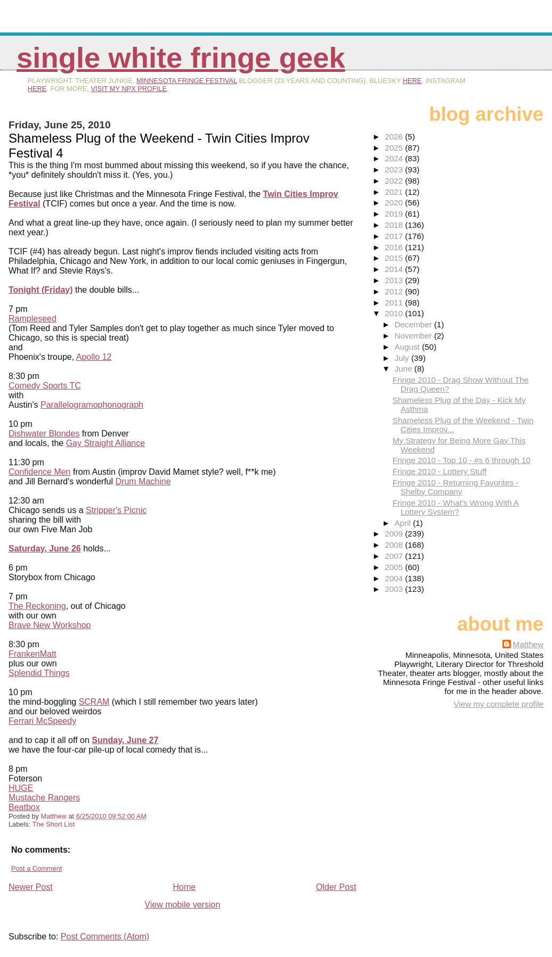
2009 (395, 533)
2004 (395, 578)
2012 (395, 291)
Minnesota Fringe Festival (186, 81)
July (402, 357)
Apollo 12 (94, 356)
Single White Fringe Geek (181, 58)
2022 (395, 180)
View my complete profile (498, 703)
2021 (395, 191)
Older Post (336, 887)
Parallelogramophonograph (91, 404)
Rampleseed (32, 318)
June (404, 368)
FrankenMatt (32, 653)
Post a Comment (36, 868)
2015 (395, 257)
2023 (395, 169)
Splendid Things (39, 673)
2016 (395, 247)
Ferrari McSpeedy (42, 720)
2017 (395, 236)
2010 (395, 313)
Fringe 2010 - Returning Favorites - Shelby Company (455, 487)
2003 (395, 588)
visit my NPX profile (129, 89)
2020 (395, 202)
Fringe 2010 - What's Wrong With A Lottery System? (456, 507)
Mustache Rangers (44, 797)
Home (184, 887)
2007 (395, 555)
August (408, 346)
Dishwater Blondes (44, 433)
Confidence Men (40, 471)
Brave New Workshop (50, 625)
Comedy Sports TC (45, 385)
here (412, 81)
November (414, 335)
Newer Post (31, 887)
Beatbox (24, 807)
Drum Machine (143, 481)
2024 (395, 158)
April (403, 522)
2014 (395, 269)
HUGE (21, 788)
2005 (395, 567)
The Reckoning (37, 605)
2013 (395, 280)
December (414, 324)
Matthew (528, 644)
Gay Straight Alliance (105, 443)
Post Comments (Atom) (105, 936)
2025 (395, 147)
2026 (395, 136)
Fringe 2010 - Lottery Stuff (439, 471)
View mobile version (182, 904)
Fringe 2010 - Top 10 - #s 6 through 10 (462, 460)
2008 (395, 544)
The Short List (54, 824)
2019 (395, 213)
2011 (395, 302)
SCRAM (94, 701)
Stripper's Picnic (116, 510)
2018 (395, 224)
